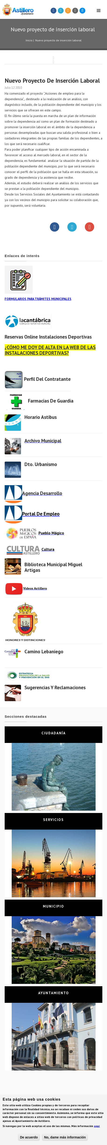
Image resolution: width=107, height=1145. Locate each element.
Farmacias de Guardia (50, 401)
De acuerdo (29, 1138)
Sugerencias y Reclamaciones (55, 687)
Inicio (29, 40)
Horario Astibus (40, 417)
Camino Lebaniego (43, 651)
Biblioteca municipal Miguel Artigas (53, 567)
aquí (97, 1127)
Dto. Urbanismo (40, 464)
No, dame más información (65, 1138)
